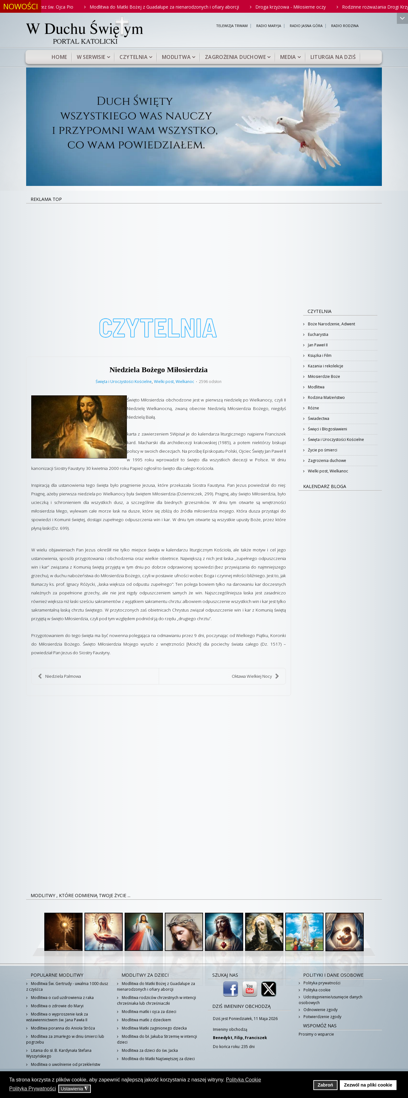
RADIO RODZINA (345, 26)
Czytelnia (134, 56)
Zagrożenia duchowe (235, 56)
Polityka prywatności (321, 983)
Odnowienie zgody (320, 1009)
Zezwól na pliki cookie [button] (368, 1084)
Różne (313, 408)
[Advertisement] (204, 251)
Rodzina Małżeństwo (326, 397)
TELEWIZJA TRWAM (232, 26)
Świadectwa (318, 418)
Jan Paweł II (317, 345)
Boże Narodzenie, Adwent (331, 324)
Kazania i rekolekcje (325, 366)
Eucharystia (317, 334)
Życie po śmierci (322, 450)
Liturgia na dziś (333, 56)
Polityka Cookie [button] (243, 1079)
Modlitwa (176, 56)
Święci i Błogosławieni (327, 429)
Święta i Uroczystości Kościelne (124, 381)
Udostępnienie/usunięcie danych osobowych (330, 999)
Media (288, 56)
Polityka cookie (316, 990)
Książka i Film (319, 355)
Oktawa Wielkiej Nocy (255, 676)
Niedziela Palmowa (59, 676)
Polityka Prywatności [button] (32, 1088)
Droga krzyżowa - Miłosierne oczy (310, 7)
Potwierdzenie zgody (321, 1016)
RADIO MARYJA (268, 26)
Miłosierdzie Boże (323, 376)
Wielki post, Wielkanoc (174, 381)
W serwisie (91, 56)
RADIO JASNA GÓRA (306, 26)
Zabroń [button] (325, 1084)
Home (59, 56)
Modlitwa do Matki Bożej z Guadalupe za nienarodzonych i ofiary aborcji (183, 7)
